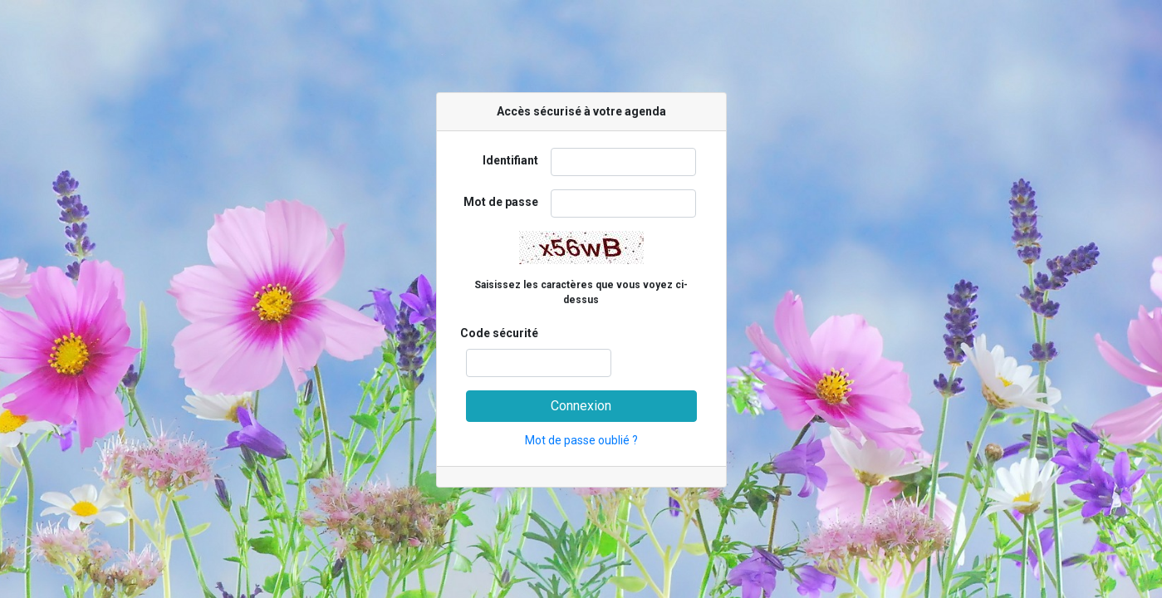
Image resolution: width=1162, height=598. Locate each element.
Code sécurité (499, 333)
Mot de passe (500, 201)
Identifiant (510, 160)
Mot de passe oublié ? (581, 440)
